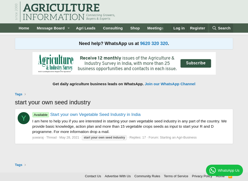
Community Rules (147, 176)
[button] (68, 28)
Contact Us (93, 176)
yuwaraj (38, 137)
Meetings (155, 28)
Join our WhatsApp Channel (170, 84)
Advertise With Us (118, 176)
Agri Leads (86, 28)
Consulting (113, 28)
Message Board (51, 28)
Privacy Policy (202, 176)
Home (24, 28)
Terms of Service (176, 176)
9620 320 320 (154, 43)
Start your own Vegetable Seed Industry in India (86, 114)
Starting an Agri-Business (178, 137)
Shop (135, 28)
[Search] (221, 28)
